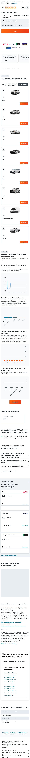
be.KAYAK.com (5, 732)
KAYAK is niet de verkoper (15, 750)
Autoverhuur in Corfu (9, 688)
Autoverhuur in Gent (9, 686)
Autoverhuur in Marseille (10, 693)
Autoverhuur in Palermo (10, 673)
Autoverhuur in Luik (9, 695)
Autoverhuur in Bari (9, 677)
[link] (15, 402)
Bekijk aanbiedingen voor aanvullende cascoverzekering (11, 623)
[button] (28, 2)
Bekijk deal (23, 103)
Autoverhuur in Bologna (10, 679)
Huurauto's (12, 732)
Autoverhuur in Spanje (21, 732)
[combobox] (6, 16)
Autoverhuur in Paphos (10, 675)
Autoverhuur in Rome (9, 681)
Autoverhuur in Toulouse (10, 690)
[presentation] (28, 481)
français (14, 3)
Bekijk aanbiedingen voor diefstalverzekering (13, 626)
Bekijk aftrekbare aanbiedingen (9, 643)
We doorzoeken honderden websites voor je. (15, 753)
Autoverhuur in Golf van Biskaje (10, 733)
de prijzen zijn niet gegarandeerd (9, 745)
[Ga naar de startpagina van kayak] (10, 7)
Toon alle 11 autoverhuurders (8, 555)
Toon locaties (25, 504)
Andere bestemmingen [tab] (9, 661)
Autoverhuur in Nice (9, 684)
